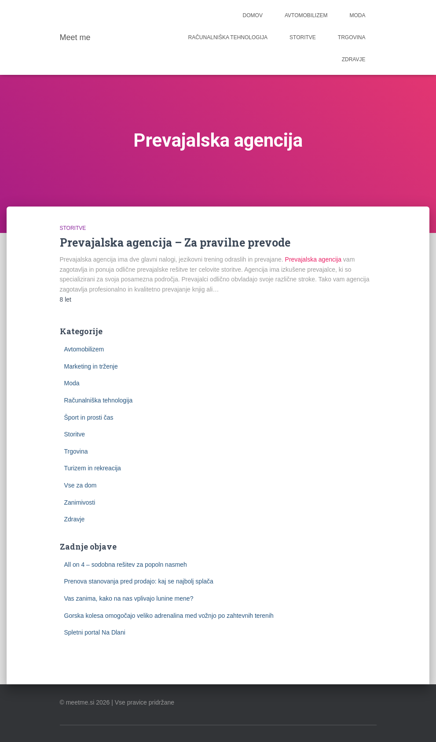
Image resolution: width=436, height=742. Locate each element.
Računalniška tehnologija (228, 37)
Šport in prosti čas (89, 417)
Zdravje (354, 59)
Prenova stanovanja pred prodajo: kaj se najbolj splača (138, 581)
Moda (358, 15)
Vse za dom (80, 485)
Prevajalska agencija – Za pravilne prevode (175, 242)
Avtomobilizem (306, 15)
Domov (253, 15)
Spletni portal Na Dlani (94, 632)
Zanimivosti (79, 502)
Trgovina (352, 37)
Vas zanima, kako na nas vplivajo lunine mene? (129, 598)
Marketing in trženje (91, 366)
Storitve (302, 37)
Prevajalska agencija (313, 259)
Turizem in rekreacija (92, 468)
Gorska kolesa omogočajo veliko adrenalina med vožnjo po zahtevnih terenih (169, 615)
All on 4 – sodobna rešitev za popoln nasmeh (125, 564)
